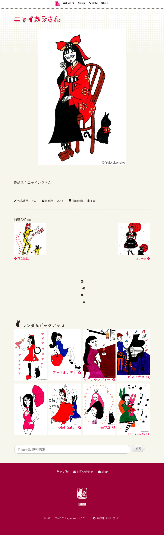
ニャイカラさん (37, 18)
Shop (104, 3)
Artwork (68, 3)
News (81, 3)
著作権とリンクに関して (106, 518)
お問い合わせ (83, 471)
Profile (93, 3)
